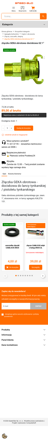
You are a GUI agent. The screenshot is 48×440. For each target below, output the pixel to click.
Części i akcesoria (28, 34)
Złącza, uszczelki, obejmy (13, 36)
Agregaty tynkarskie (11, 34)
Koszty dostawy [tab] (14, 174)
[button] (33, 9)
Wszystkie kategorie (22, 31)
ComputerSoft (31, 423)
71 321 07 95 (13, 144)
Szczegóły (36, 267)
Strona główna (7, 31)
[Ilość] (7, 128)
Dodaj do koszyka (24, 128)
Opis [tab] (4, 174)
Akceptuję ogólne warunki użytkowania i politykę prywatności (21, 315)
